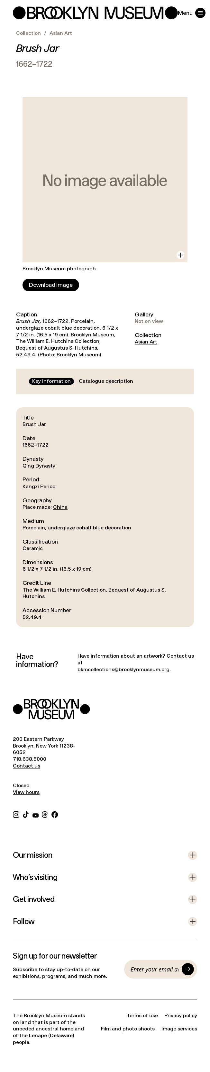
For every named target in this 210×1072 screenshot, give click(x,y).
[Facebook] (54, 813)
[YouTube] (35, 813)
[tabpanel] (105, 517)
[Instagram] (16, 813)
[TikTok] (26, 813)
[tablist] (82, 381)
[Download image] (51, 285)
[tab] (51, 381)
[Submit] (188, 969)
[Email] (154, 969)
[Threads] (45, 813)
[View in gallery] (180, 255)
